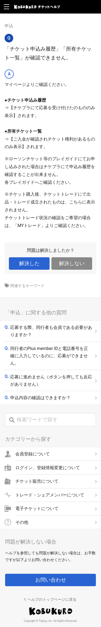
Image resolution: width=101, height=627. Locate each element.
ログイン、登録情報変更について (47, 467)
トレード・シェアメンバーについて (49, 495)
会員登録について (32, 454)
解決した (29, 263)
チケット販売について (36, 481)
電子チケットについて (36, 508)
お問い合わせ (50, 580)
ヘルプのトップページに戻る (51, 599)
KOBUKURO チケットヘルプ (37, 7)
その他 (21, 522)
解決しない (72, 263)
